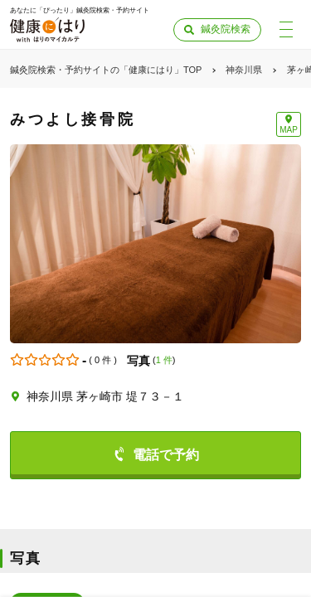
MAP (288, 129)
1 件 (164, 360)
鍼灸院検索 (225, 29)
